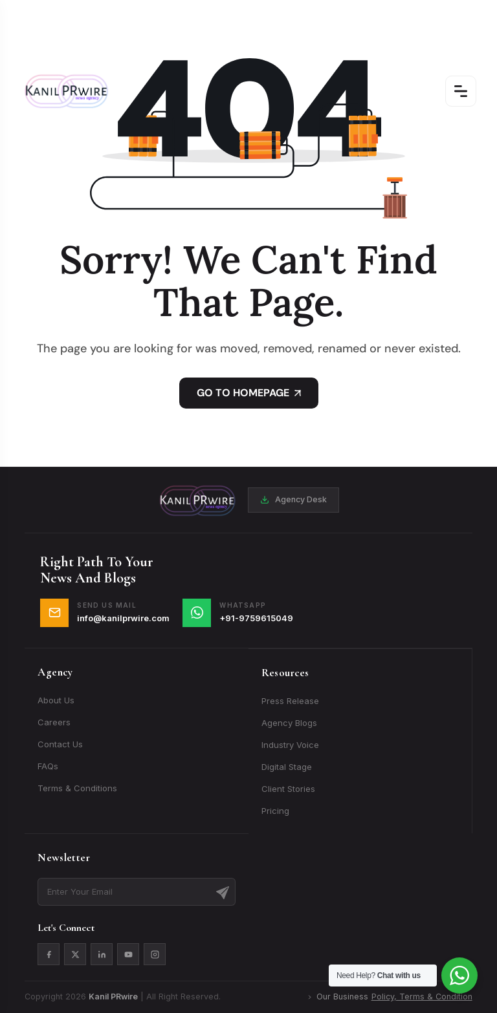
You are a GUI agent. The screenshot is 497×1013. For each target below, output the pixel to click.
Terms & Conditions (77, 788)
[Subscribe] (222, 891)
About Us (56, 700)
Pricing (275, 810)
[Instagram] (155, 954)
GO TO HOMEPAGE (249, 393)
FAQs (48, 766)
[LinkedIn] (102, 954)
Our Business (389, 997)
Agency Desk (293, 499)
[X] (75, 954)
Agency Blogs (289, 723)
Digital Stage (286, 767)
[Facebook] (49, 954)
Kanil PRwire (113, 996)
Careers (54, 722)
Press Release (290, 701)
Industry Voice (290, 745)
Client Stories (288, 789)
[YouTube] (128, 954)
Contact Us (60, 744)
